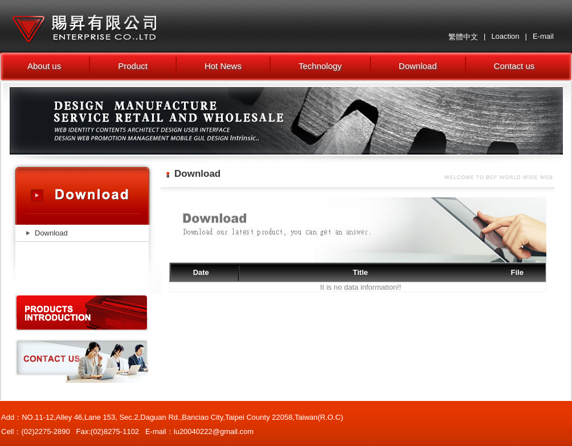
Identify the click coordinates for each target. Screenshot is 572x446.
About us (44, 66)
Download (418, 66)
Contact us (514, 66)
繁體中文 (463, 37)
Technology (320, 66)
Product (133, 66)
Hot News (223, 66)
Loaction (505, 36)
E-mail (543, 36)
